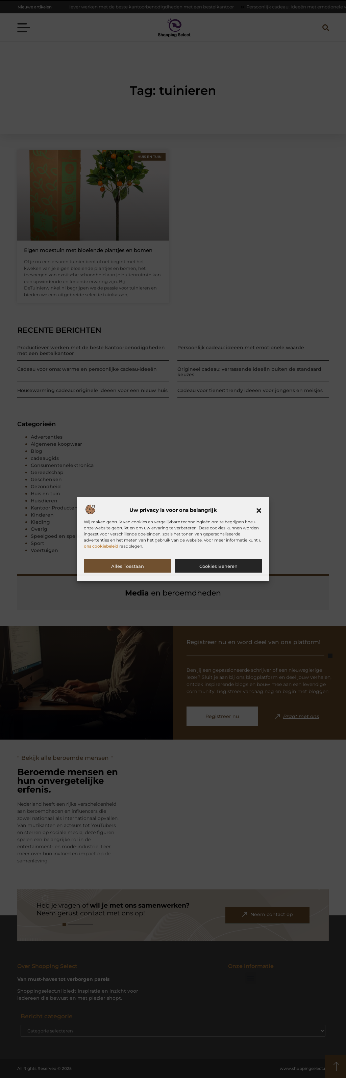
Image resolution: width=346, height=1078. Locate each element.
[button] (258, 510)
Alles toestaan (127, 566)
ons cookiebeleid (101, 546)
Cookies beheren (218, 566)
